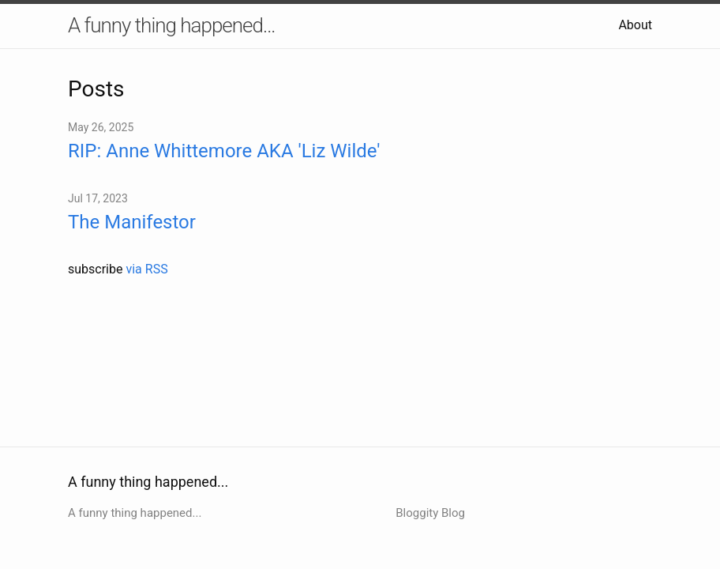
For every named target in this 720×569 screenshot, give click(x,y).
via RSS (146, 269)
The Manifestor (132, 222)
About (635, 24)
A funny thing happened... (172, 25)
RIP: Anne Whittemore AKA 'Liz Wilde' (224, 151)
